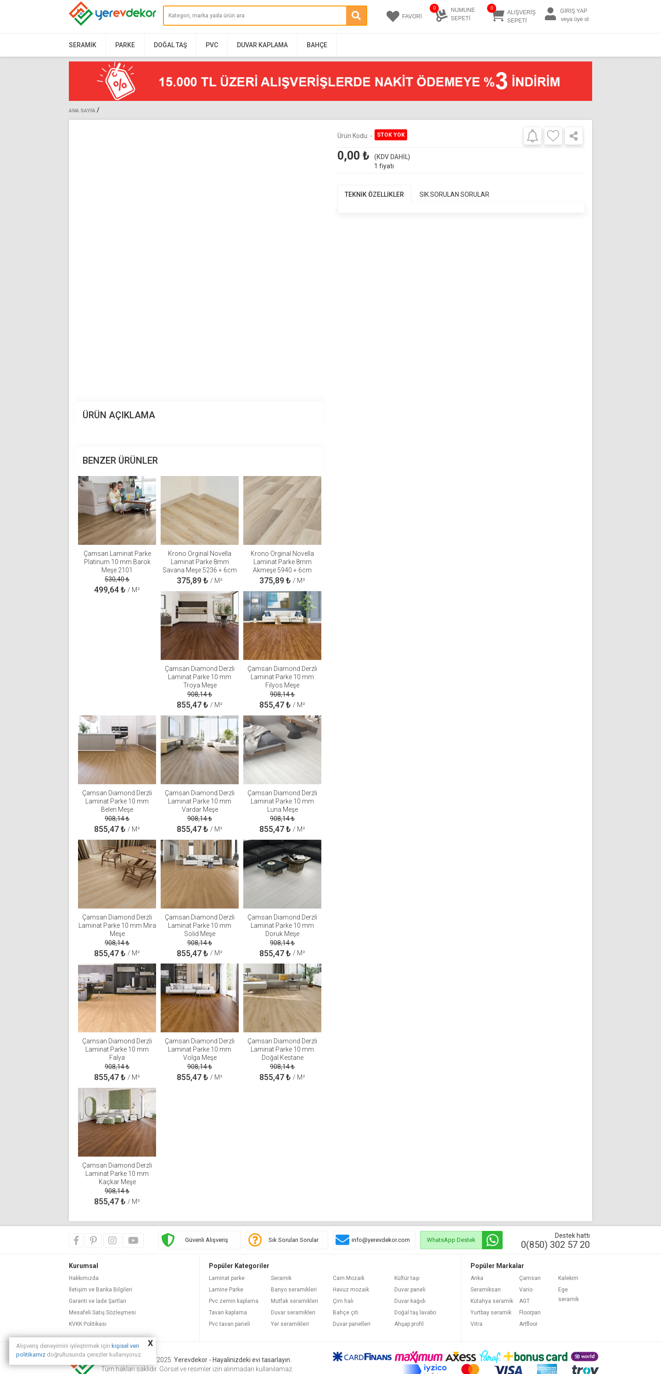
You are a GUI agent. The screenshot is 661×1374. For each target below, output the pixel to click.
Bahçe (317, 45)
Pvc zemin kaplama (233, 1301)
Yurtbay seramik (491, 1312)
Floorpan (530, 1312)
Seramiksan (486, 1289)
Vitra (476, 1324)
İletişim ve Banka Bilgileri (100, 1289)
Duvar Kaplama (262, 45)
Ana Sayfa (82, 111)
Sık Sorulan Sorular (294, 1239)
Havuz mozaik (351, 1289)
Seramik (82, 45)
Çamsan (530, 1278)
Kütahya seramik (492, 1301)
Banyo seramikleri (294, 1289)
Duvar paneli (410, 1289)
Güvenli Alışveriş (206, 1239)
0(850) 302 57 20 (555, 1244)
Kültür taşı (407, 1278)
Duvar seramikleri (293, 1312)
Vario (525, 1289)
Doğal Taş (170, 45)
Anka (477, 1278)
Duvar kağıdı (410, 1301)
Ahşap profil (409, 1324)
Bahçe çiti (346, 1312)
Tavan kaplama (228, 1312)
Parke (125, 45)
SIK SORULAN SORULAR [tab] (454, 194)
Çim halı (343, 1301)
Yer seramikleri (290, 1324)
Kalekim (568, 1278)
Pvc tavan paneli (229, 1324)
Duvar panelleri (351, 1324)
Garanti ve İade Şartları (97, 1301)
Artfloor (528, 1324)
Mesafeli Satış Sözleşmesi (102, 1312)
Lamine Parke (226, 1289)
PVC (212, 45)
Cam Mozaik (348, 1278)
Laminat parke (227, 1278)
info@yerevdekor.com (381, 1239)
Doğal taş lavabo (415, 1312)
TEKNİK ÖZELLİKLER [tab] (374, 194)
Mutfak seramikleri (294, 1301)
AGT (524, 1301)
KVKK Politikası (87, 1324)
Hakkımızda (84, 1278)
